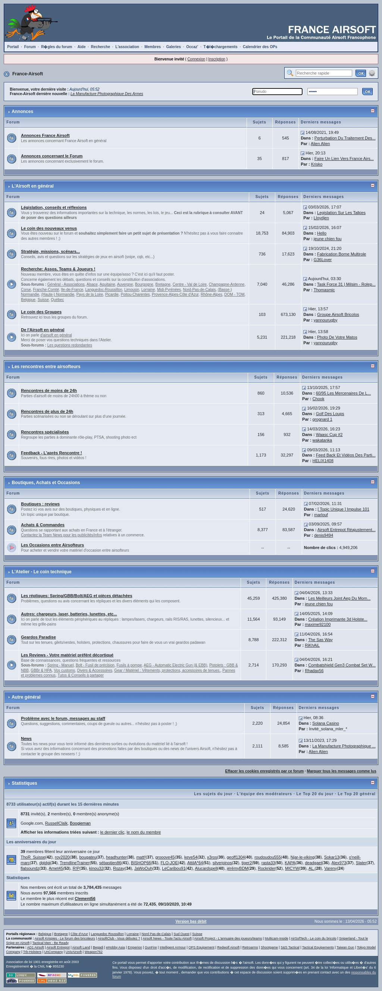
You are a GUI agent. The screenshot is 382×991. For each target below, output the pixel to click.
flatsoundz (30, 868)
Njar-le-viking (302, 857)
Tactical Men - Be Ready (50, 943)
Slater (361, 862)
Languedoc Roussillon (107, 934)
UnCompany (53, 952)
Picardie (112, 294)
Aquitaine (107, 284)
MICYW (292, 868)
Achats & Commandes (43, 525)
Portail (13, 47)
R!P (76, 868)
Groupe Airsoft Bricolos (338, 314)
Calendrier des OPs (260, 47)
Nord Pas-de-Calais (156, 934)
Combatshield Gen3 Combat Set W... (341, 665)
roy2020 (62, 857)
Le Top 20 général (356, 794)
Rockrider (266, 868)
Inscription (216, 59)
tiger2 (247, 862)
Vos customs (64, 670)
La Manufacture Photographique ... (343, 746)
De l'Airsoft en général (42, 329)
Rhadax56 (314, 670)
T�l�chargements (220, 47)
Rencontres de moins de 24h (49, 390)
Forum (30, 47)
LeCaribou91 (173, 868)
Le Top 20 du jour (315, 794)
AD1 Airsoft (35, 947)
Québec (57, 300)
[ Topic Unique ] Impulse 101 (343, 509)
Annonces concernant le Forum (51, 156)
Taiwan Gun (345, 947)
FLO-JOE (169, 862)
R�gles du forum (56, 47)
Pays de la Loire (89, 294)
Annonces (22, 111)
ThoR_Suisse (33, 857)
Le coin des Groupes (41, 312)
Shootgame (269, 947)
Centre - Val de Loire (190, 284)
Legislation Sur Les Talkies (341, 212)
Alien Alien (320, 143)
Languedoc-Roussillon (103, 290)
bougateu (87, 857)
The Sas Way (320, 639)
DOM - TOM (234, 294)
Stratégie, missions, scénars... (50, 251)
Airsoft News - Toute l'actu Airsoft (167, 938)
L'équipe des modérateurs (264, 794)
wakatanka (322, 440)
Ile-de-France (72, 290)
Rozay (119, 868)
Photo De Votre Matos (337, 337)
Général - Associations (66, 284)
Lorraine (148, 290)
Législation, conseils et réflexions (54, 207)
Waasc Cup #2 (329, 434)
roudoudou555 (267, 857)
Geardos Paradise (38, 637)
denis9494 (323, 535)
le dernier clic (112, 832)
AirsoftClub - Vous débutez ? (119, 938)
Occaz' (192, 47)
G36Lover (323, 259)
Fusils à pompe (129, 665)
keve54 (190, 857)
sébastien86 (110, 862)
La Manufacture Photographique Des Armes (107, 94)
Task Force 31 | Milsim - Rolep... (346, 284)
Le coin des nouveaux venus (49, 228)
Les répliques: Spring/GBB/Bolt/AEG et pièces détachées (76, 595)
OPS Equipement (201, 947)
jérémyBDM (237, 868)
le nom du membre (144, 832)
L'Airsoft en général (33, 186)
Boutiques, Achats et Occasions (46, 482)
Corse (26, 290)
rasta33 (268, 862)
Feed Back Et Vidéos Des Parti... (346, 455)
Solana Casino (325, 723)
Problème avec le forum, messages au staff (63, 718)
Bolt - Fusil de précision (95, 665)
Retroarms (250, 947)
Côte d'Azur (79, 934)
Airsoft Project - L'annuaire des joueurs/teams (228, 938)
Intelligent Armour (173, 947)
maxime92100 (318, 624)
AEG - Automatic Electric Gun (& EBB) (175, 665)
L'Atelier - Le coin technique (42, 571)
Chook (319, 398)
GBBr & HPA (41, 670)
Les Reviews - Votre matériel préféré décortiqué (67, 655)
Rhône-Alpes (211, 294)
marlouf (321, 514)
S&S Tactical (290, 947)
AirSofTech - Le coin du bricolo (313, 938)
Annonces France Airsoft (45, 135)
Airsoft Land (81, 947)
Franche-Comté (46, 290)
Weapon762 (94, 952)
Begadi (98, 947)
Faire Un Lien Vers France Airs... (344, 158)
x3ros (212, 857)
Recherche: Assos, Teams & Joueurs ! (58, 269)
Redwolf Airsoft (228, 947)
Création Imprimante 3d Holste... (337, 619)
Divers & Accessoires (94, 670)
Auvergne (125, 284)
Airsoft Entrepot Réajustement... (346, 529)
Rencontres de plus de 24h (47, 411)
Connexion (196, 59)
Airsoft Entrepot (58, 947)
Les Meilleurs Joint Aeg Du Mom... (339, 598)
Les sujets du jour (213, 794)
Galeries (173, 47)
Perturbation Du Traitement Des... (345, 138)
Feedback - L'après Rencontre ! (51, 453)
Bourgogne (144, 284)
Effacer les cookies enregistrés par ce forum (264, 771)
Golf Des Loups (330, 413)
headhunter (116, 857)
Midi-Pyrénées (169, 290)
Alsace (92, 284)
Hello (321, 233)
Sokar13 (331, 857)
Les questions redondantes (69, 345)
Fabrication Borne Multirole (341, 254)
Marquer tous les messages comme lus (341, 771)
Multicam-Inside (276, 938)
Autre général (26, 697)
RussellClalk (56, 823)
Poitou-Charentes (135, 294)
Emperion (135, 947)
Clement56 (85, 898)
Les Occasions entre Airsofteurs (52, 545)
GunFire (151, 947)
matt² (140, 857)
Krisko (317, 164)
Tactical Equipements (318, 947)
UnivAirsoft (74, 952)
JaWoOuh (143, 868)
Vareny (330, 868)
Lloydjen (321, 218)
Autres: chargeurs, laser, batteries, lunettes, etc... (69, 614)
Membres (152, 47)
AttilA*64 (195, 862)
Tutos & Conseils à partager (80, 675)
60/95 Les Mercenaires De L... (343, 393)
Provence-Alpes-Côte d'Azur (175, 294)
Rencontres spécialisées (45, 432)
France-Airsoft (27, 73)
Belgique (28, 300)
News (26, 738)
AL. (312, 868)
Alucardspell (206, 868)
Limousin (131, 290)
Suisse (43, 300)
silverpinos (222, 862)
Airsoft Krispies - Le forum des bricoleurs (65, 938)
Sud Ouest (181, 934)
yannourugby (326, 320)
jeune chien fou (328, 238)
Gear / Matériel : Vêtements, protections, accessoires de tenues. (167, 670)
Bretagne (163, 284)
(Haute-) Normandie (57, 294)
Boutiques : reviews (40, 504)
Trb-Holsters (32, 952)
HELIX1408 (323, 460)
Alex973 (338, 862)
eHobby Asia (115, 947)
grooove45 (165, 857)
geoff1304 (236, 857)
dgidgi (44, 862)
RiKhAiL (312, 645)
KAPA (290, 862)
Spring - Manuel (60, 665)
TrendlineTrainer (75, 862)
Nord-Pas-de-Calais (199, 290)
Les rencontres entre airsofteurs (46, 366)
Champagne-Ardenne (227, 284)
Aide (82, 47)
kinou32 (96, 868)
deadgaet (313, 862)
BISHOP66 (141, 862)
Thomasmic (324, 290)
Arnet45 (55, 868)
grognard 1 (322, 419)
